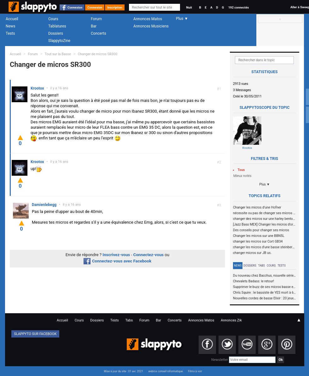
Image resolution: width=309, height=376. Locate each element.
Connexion (74, 7)
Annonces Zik (231, 320)
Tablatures (57, 26)
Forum (96, 19)
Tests (10, 33)
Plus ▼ (264, 184)
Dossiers (55, 33)
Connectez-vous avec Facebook (117, 261)
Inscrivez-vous (116, 254)
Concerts (98, 33)
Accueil (12, 19)
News (10, 26)
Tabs (261, 265)
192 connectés (238, 7)
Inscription (114, 7)
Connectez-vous (148, 254)
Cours (53, 19)
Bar (93, 26)
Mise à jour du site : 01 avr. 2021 (123, 371)
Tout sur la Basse (58, 54)
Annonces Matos (147, 19)
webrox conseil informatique (165, 371)
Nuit (189, 7)
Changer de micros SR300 (97, 54)
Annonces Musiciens (151, 26)
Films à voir (195, 371)
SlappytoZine (59, 40)
